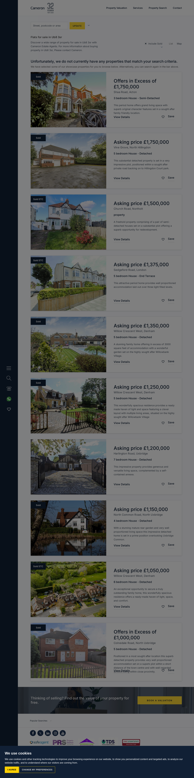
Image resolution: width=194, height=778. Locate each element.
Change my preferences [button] (37, 769)
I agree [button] (11, 769)
